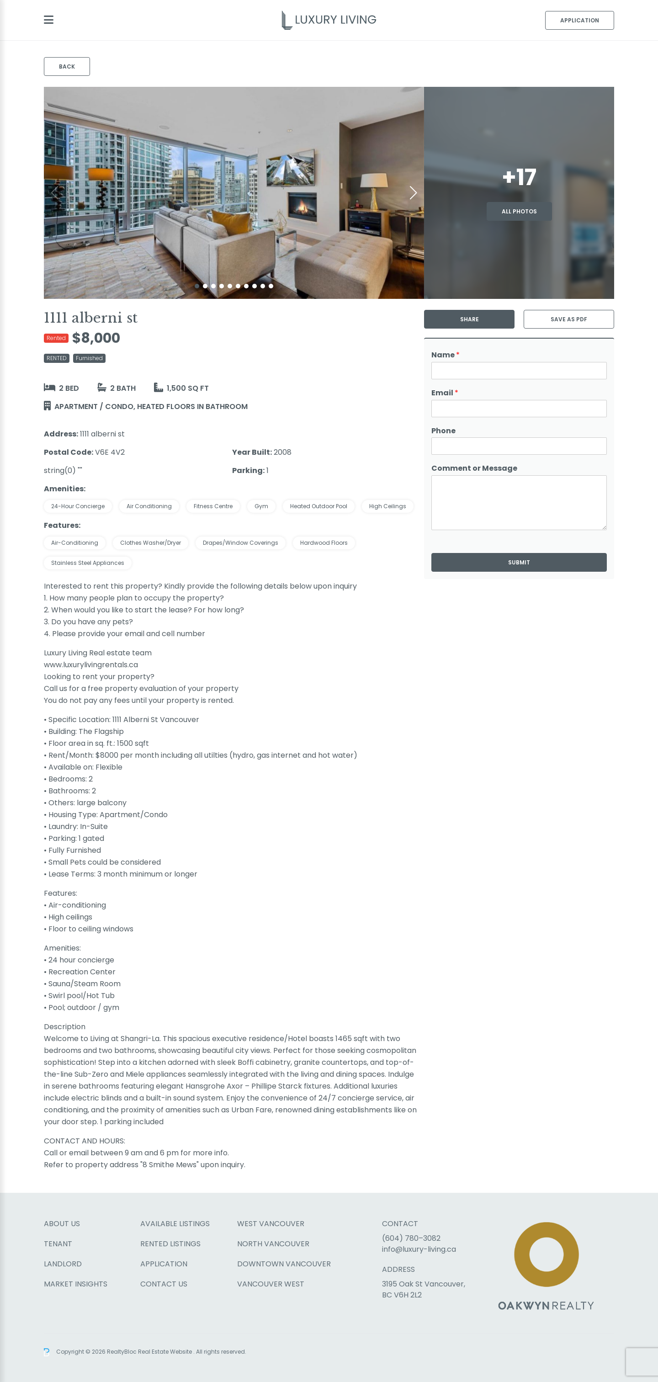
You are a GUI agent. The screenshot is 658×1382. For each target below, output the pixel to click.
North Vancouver (273, 1243)
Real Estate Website (165, 1351)
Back (67, 66)
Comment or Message (474, 468)
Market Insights (75, 1284)
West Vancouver (270, 1223)
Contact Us (163, 1284)
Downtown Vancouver (284, 1264)
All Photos (519, 211)
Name (445, 355)
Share (469, 319)
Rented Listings (170, 1243)
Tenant (58, 1243)
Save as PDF (569, 319)
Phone (443, 431)
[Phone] (519, 446)
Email (444, 393)
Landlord (63, 1264)
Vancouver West (270, 1284)
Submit (519, 562)
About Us (62, 1223)
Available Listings (175, 1223)
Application (579, 20)
